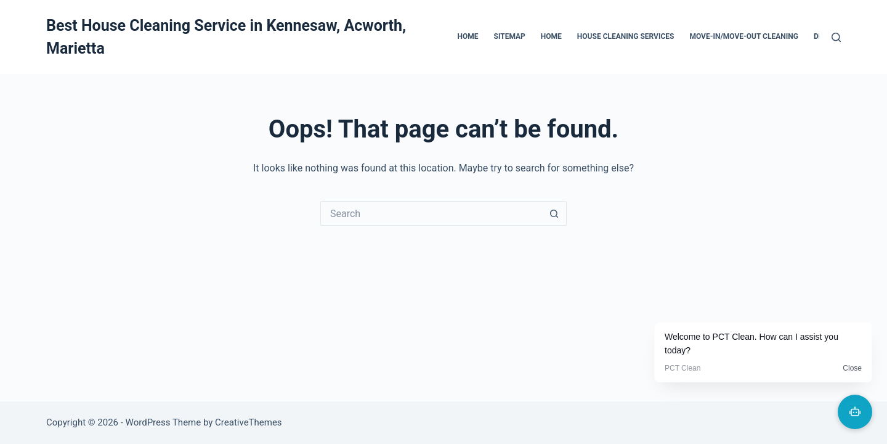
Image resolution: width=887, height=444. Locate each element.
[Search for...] (431, 213)
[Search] (836, 37)
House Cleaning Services (625, 36)
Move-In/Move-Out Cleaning (743, 36)
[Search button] (554, 213)
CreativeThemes (248, 422)
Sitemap (509, 36)
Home (468, 36)
